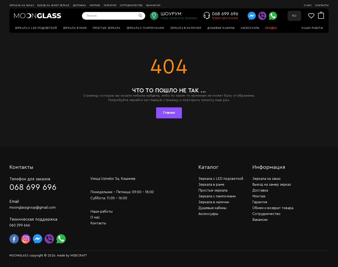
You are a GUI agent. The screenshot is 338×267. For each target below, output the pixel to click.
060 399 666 (19, 225)
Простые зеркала (107, 28)
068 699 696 (33, 187)
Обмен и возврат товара (272, 208)
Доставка (79, 5)
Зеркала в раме (75, 28)
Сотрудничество (131, 5)
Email (14, 201)
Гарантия (110, 5)
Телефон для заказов (29, 179)
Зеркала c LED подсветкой (36, 28)
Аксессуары (250, 28)
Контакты (322, 5)
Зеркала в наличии (185, 28)
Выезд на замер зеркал (53, 5)
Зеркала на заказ (21, 5)
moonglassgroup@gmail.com (32, 207)
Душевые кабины (221, 28)
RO (294, 16)
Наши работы (312, 28)
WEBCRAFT (78, 255)
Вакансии (153, 5)
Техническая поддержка (33, 219)
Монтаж (95, 5)
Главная (169, 112)
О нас (308, 5)
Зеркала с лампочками (146, 28)
